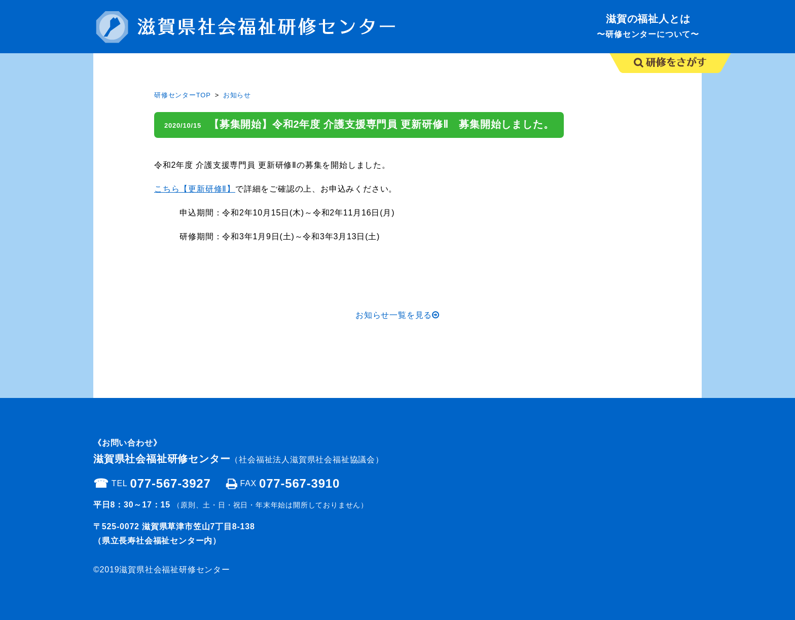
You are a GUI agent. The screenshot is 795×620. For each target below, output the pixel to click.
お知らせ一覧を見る (397, 315)
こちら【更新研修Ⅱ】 (194, 189)
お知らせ (237, 95)
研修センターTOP (182, 95)
